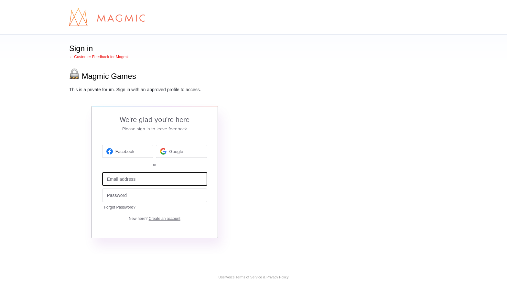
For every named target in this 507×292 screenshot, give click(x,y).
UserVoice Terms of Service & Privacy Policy (254, 277)
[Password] (154, 195)
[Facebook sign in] (128, 151)
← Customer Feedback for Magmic (99, 57)
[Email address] (154, 179)
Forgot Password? (119, 207)
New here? (154, 218)
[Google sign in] (181, 151)
